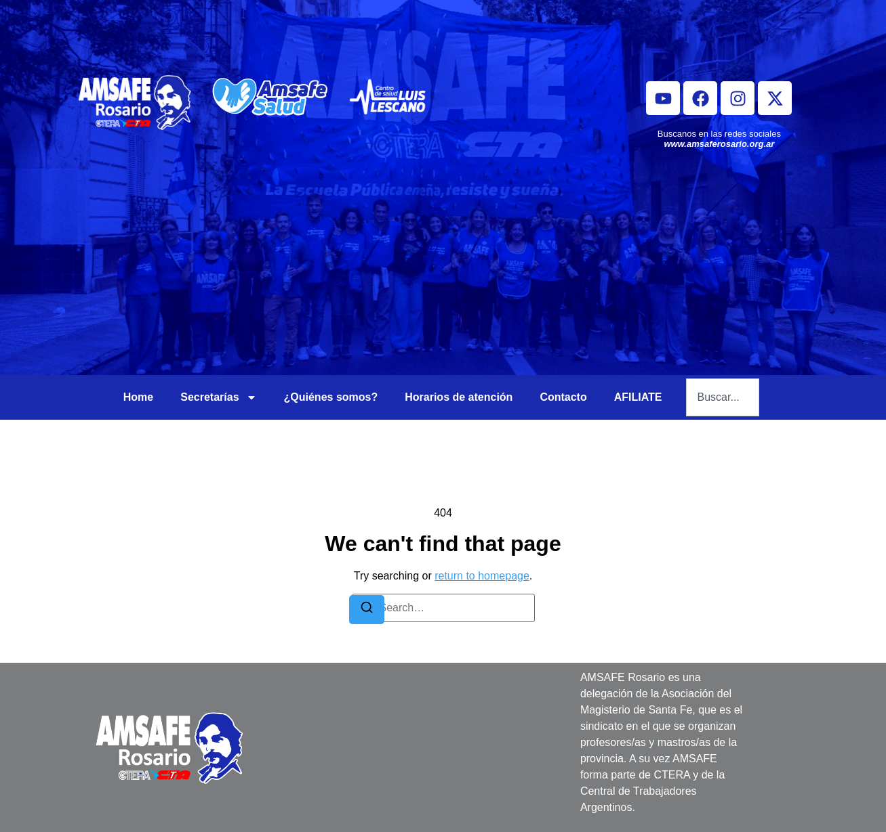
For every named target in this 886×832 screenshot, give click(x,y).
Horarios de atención (458, 397)
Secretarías (218, 397)
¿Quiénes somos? (331, 397)
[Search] (366, 609)
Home (138, 397)
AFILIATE (638, 397)
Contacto (563, 397)
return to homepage (482, 576)
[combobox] (723, 397)
